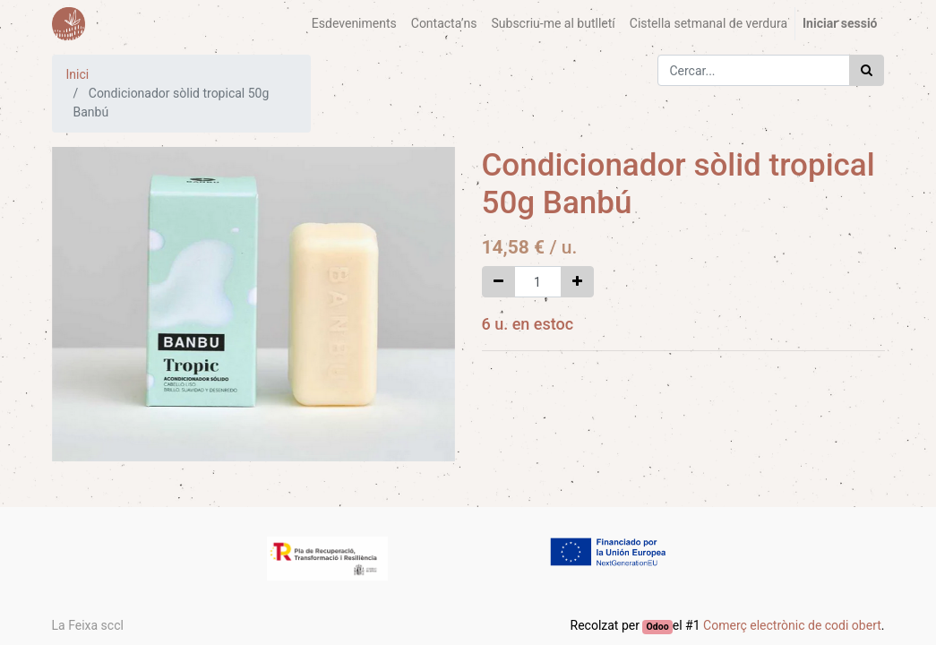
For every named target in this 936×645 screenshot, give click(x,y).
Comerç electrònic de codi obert (792, 625)
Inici (78, 74)
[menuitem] (354, 23)
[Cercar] (866, 70)
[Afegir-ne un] (577, 281)
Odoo (658, 626)
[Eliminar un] (498, 281)
